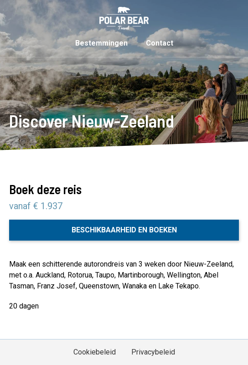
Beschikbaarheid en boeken (124, 230)
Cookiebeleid (94, 352)
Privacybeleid (153, 352)
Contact (159, 43)
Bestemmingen (101, 43)
